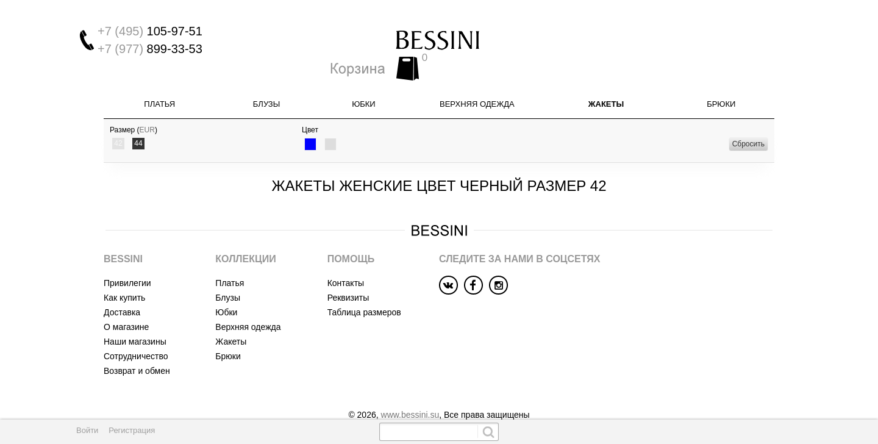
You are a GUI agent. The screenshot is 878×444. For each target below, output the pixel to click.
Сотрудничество (136, 333)
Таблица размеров (364, 290)
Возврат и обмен (137, 348)
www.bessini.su (410, 392)
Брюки (721, 82)
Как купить (124, 275)
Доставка (122, 290)
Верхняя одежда (477, 82)
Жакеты (606, 82)
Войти (87, 430)
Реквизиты (348, 275)
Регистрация (132, 430)
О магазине (126, 304)
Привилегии (127, 260)
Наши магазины (135, 319)
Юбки (364, 82)
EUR (147, 108)
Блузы (266, 82)
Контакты (345, 260)
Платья (159, 82)
